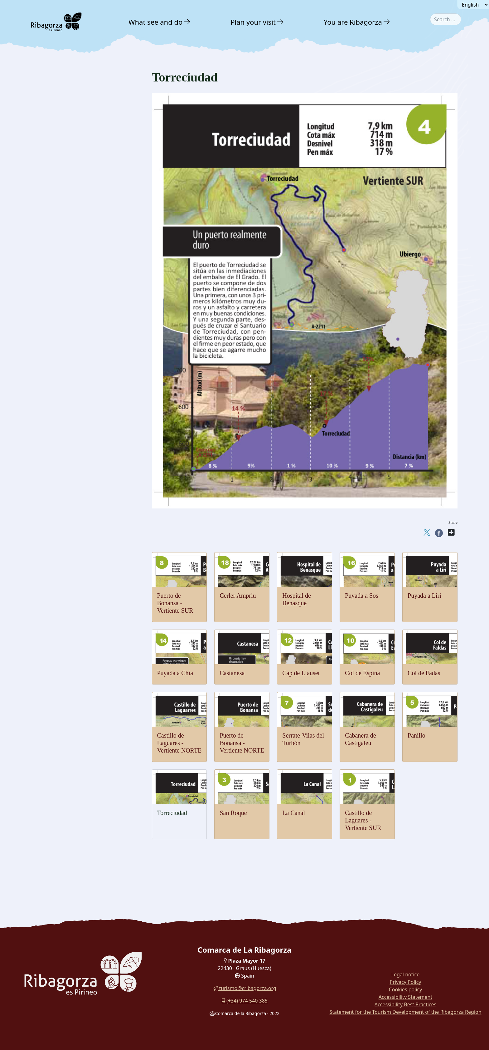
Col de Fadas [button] (54, 406)
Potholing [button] (51, 274)
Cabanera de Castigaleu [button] (64, 363)
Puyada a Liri (424, 595)
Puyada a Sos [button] (55, 472)
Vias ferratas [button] (53, 240)
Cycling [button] (49, 286)
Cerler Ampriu (238, 595)
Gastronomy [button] (56, 533)
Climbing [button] (50, 228)
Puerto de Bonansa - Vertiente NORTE (242, 743)
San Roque (233, 812)
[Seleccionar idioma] (473, 4)
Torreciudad (172, 812)
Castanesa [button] (52, 439)
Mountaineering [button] (57, 205)
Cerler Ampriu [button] (56, 494)
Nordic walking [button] (56, 505)
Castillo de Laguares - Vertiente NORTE (179, 743)
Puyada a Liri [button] (55, 461)
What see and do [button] (155, 21)
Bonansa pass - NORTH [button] (64, 384)
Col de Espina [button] (55, 417)
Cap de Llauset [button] (56, 428)
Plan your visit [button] (253, 21)
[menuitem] (160, 21)
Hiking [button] (48, 216)
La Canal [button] (51, 319)
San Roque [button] (52, 330)
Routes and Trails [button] (63, 561)
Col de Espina (362, 673)
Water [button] (46, 168)
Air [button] (43, 156)
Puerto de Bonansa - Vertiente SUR (175, 603)
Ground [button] (48, 193)
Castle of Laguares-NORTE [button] (67, 297)
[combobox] (445, 19)
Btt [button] (44, 251)
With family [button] (55, 547)
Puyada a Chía (175, 673)
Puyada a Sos (361, 595)
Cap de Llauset (301, 673)
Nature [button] (48, 129)
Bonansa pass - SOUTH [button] (64, 395)
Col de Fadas (424, 673)
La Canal (293, 812)
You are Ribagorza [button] (353, 21)
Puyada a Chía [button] (56, 450)
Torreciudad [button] (53, 341)
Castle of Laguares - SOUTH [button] (68, 308)
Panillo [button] (49, 352)
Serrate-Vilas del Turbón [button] (64, 373)
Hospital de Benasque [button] (62, 483)
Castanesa (232, 673)
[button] (187, 21)
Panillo (416, 735)
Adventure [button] (53, 143)
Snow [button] (45, 181)
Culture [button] (49, 520)
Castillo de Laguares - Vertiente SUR (363, 820)
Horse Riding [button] (54, 263)
